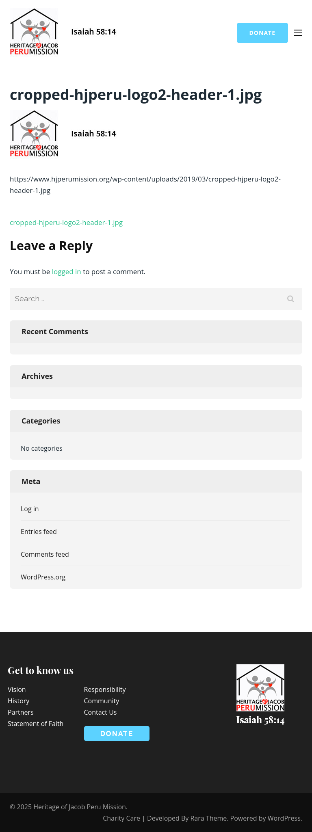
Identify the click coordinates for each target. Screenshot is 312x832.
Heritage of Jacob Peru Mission (79, 806)
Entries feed (39, 531)
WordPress (284, 818)
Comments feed (45, 554)
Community (101, 700)
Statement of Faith (35, 723)
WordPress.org (43, 577)
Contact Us (100, 712)
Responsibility (105, 689)
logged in (66, 271)
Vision (17, 689)
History (18, 700)
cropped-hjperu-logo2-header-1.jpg (66, 222)
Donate (262, 33)
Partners (21, 712)
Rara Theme (208, 818)
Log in (30, 508)
